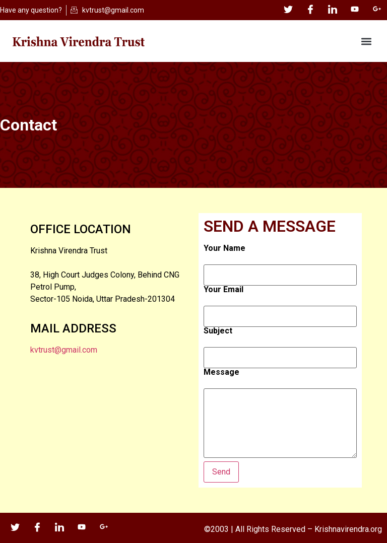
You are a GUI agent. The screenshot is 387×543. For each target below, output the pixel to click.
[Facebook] (310, 10)
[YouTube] (354, 10)
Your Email (223, 290)
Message (221, 372)
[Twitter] (288, 10)
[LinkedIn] (332, 10)
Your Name (224, 248)
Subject (218, 331)
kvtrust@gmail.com (63, 350)
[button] (366, 41)
